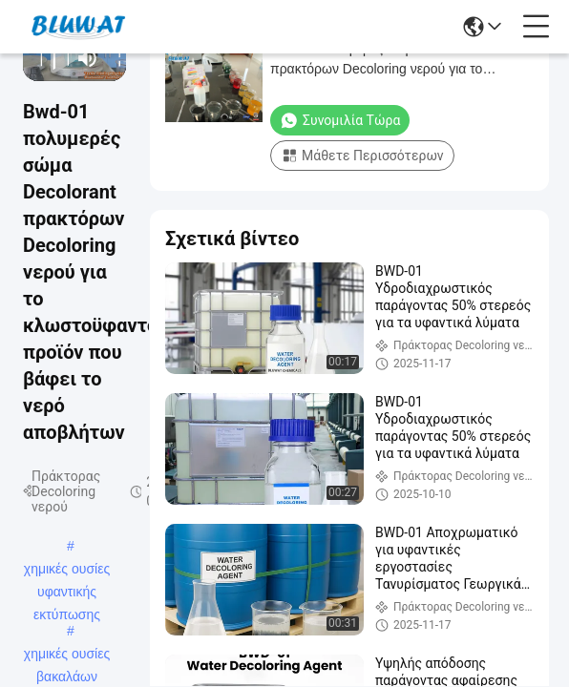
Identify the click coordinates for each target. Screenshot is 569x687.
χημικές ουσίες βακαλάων (67, 655)
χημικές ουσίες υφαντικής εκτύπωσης (67, 570)
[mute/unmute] (88, 58)
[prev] (35, 58)
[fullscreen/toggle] (113, 58)
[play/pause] (48, 58)
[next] (62, 58)
